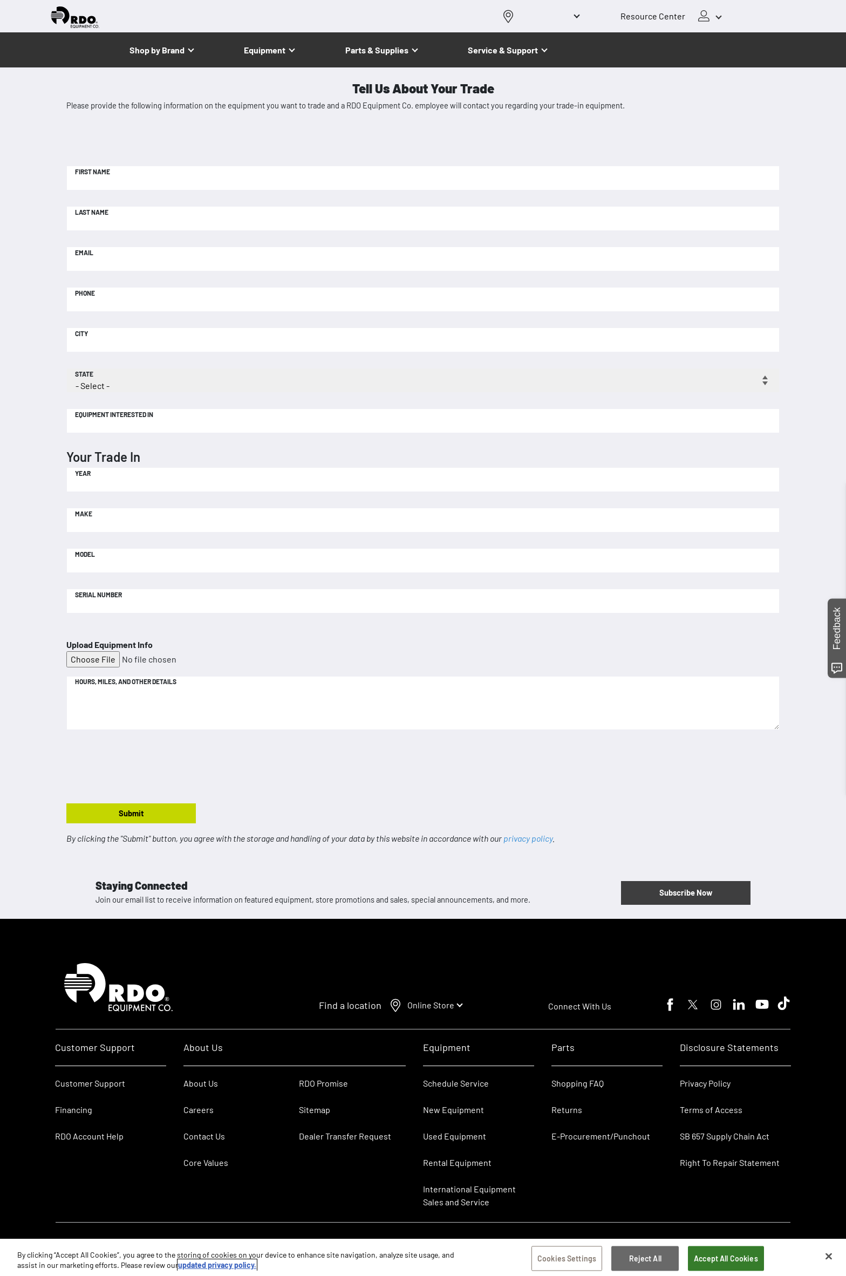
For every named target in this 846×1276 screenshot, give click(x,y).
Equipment (264, 50)
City (81, 333)
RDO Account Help (89, 1136)
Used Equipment (454, 1136)
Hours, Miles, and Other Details (125, 681)
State (84, 374)
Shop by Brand (157, 50)
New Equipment (453, 1109)
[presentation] (148, 767)
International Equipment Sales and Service (469, 1195)
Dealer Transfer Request (345, 1136)
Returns (566, 1109)
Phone (85, 293)
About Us (200, 1083)
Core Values (205, 1162)
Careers (198, 1109)
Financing (73, 1109)
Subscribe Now (685, 892)
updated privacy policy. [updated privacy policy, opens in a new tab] (217, 1266)
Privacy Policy (705, 1083)
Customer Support (90, 1083)
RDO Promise (323, 1083)
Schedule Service (456, 1083)
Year (83, 473)
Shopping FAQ (577, 1083)
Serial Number (98, 594)
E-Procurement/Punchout (600, 1136)
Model (85, 554)
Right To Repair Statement (730, 1162)
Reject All (645, 1260)
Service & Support (503, 50)
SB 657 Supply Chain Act (724, 1136)
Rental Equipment (458, 1162)
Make (83, 513)
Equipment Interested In (114, 414)
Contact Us (204, 1136)
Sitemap (314, 1109)
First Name (92, 171)
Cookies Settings (566, 1260)
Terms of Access (711, 1109)
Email (84, 252)
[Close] (829, 1258)
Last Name (91, 212)
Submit (131, 813)
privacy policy (527, 838)
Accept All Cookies (726, 1260)
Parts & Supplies (376, 50)
